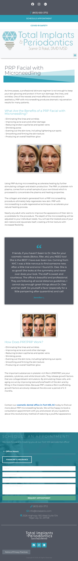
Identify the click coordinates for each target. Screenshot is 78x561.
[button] (75, 55)
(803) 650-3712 (39, 12)
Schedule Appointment (39, 18)
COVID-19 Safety (39, 25)
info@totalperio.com (39, 511)
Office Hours (12, 451)
